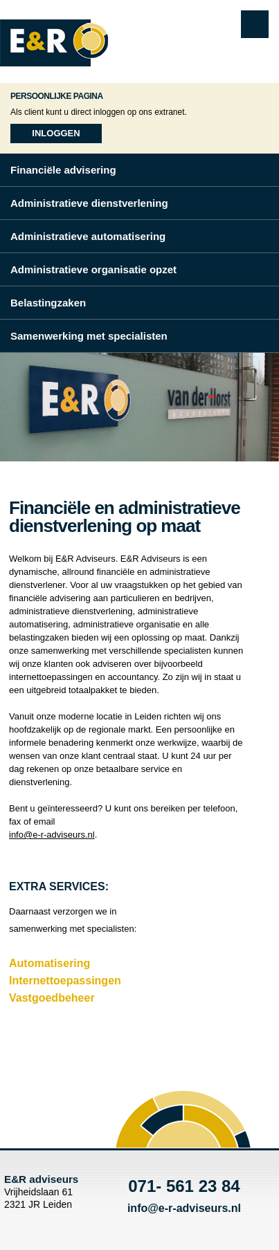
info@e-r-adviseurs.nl (52, 834)
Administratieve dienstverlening (89, 203)
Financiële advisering (63, 170)
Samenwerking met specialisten (89, 336)
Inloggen (56, 133)
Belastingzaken (48, 303)
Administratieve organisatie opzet (93, 269)
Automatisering (49, 963)
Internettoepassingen (65, 980)
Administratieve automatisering (87, 236)
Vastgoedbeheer (52, 998)
